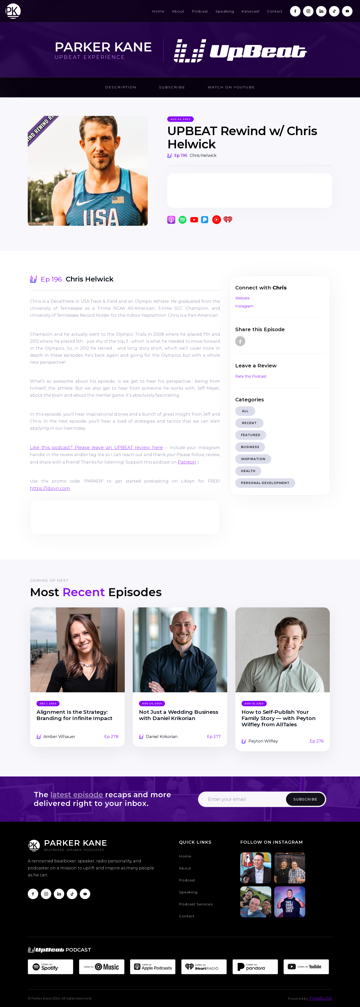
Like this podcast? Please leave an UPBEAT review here (96, 447)
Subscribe (172, 87)
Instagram (244, 306)
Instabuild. (320, 998)
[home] (13, 11)
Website (242, 298)
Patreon (187, 462)
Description (120, 87)
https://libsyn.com (50, 488)
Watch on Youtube (231, 87)
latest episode (76, 794)
